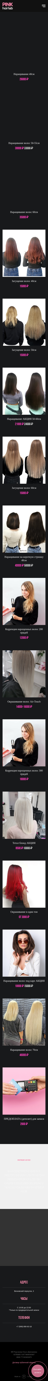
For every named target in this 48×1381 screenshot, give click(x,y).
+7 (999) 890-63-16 (24, 1327)
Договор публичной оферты (23, 1363)
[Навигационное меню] (43, 6)
